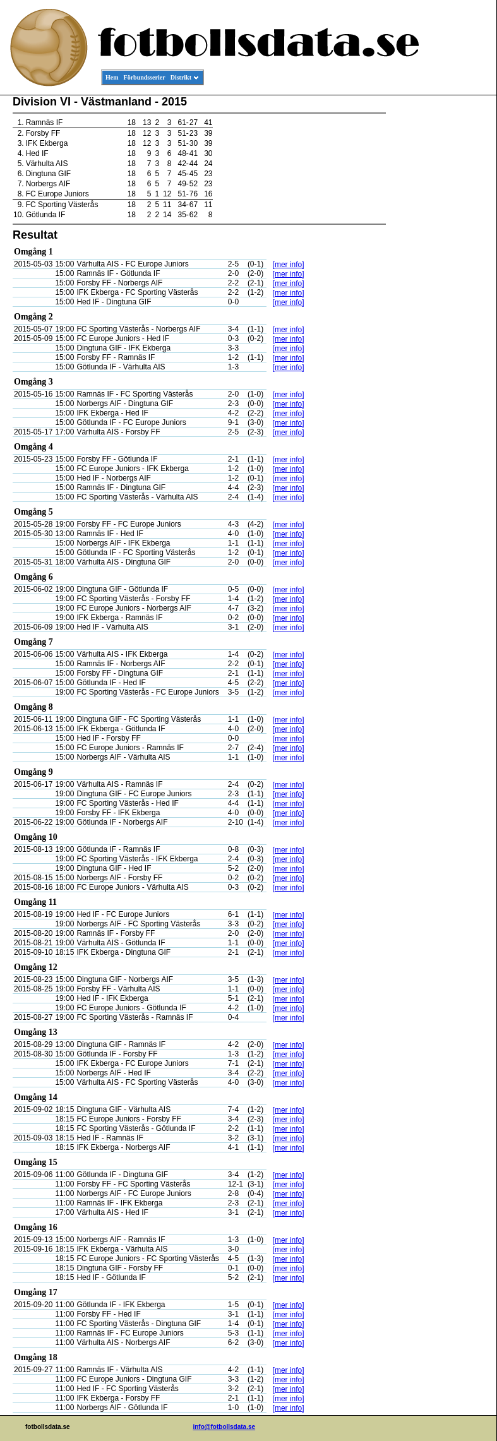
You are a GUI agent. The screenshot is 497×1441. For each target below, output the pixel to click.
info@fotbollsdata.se (224, 1426)
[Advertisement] (439, 288)
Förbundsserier (144, 77)
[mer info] (288, 264)
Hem (112, 77)
